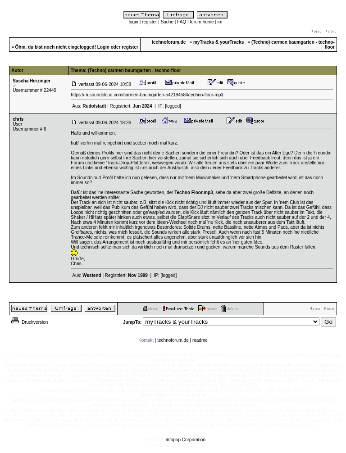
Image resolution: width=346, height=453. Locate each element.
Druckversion (29, 322)
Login (103, 47)
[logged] (173, 106)
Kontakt (146, 340)
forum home (202, 21)
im (220, 21)
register (149, 21)
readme (200, 340)
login (133, 21)
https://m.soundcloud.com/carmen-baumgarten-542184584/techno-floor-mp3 (147, 94)
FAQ (181, 21)
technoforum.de (173, 340)
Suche (167, 21)
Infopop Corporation (185, 439)
